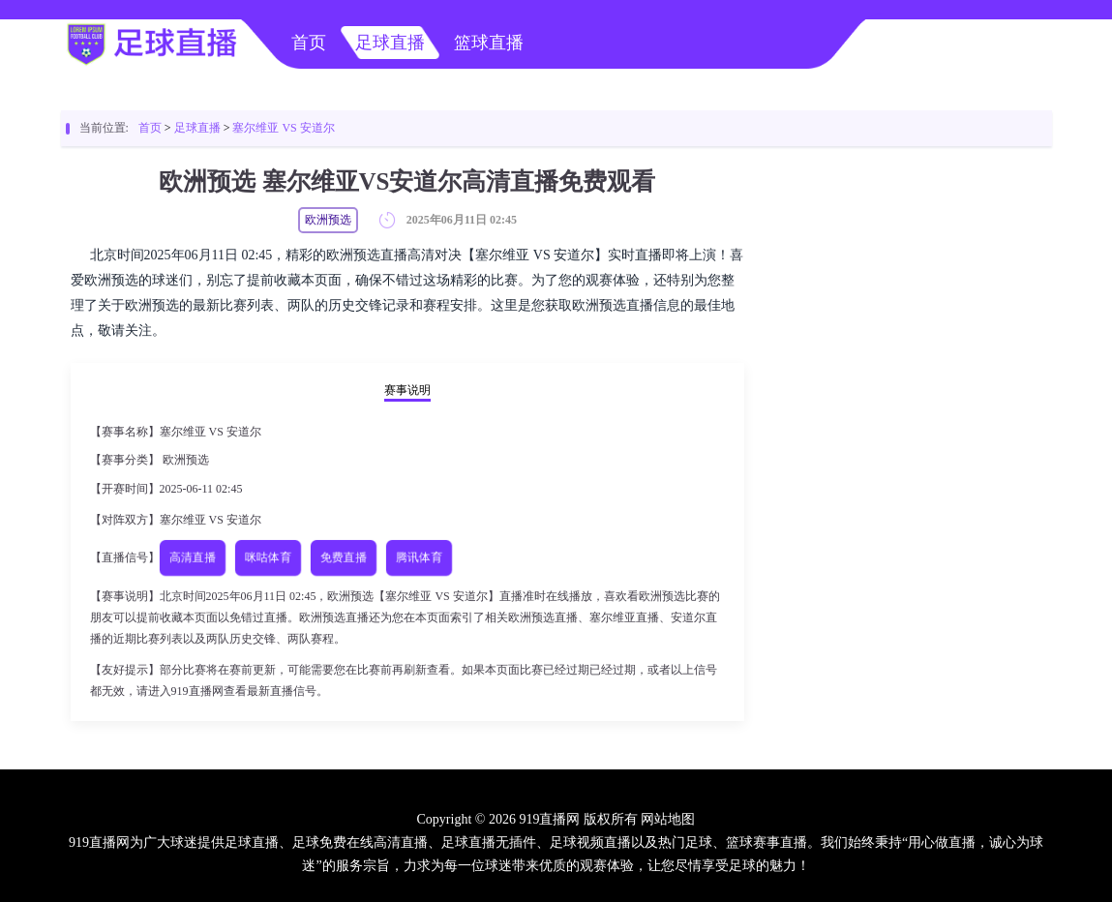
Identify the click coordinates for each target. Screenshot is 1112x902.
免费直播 (343, 557)
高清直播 (192, 557)
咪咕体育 (267, 557)
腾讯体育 (418, 557)
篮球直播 (489, 42)
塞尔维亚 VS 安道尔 (283, 128)
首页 (308, 42)
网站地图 (668, 819)
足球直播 (390, 42)
